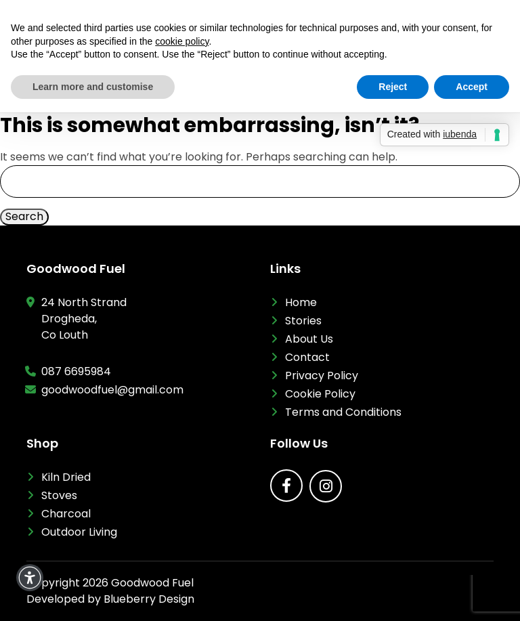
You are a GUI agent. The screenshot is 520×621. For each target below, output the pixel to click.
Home (301, 302)
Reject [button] (392, 86)
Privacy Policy (321, 375)
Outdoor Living (79, 532)
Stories (303, 320)
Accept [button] (472, 86)
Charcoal (66, 513)
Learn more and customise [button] (92, 86)
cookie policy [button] (182, 41)
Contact (307, 357)
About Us (309, 339)
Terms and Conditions (343, 412)
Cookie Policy (320, 394)
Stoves (59, 495)
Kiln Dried (66, 477)
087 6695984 (76, 371)
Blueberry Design (149, 599)
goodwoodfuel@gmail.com (112, 390)
